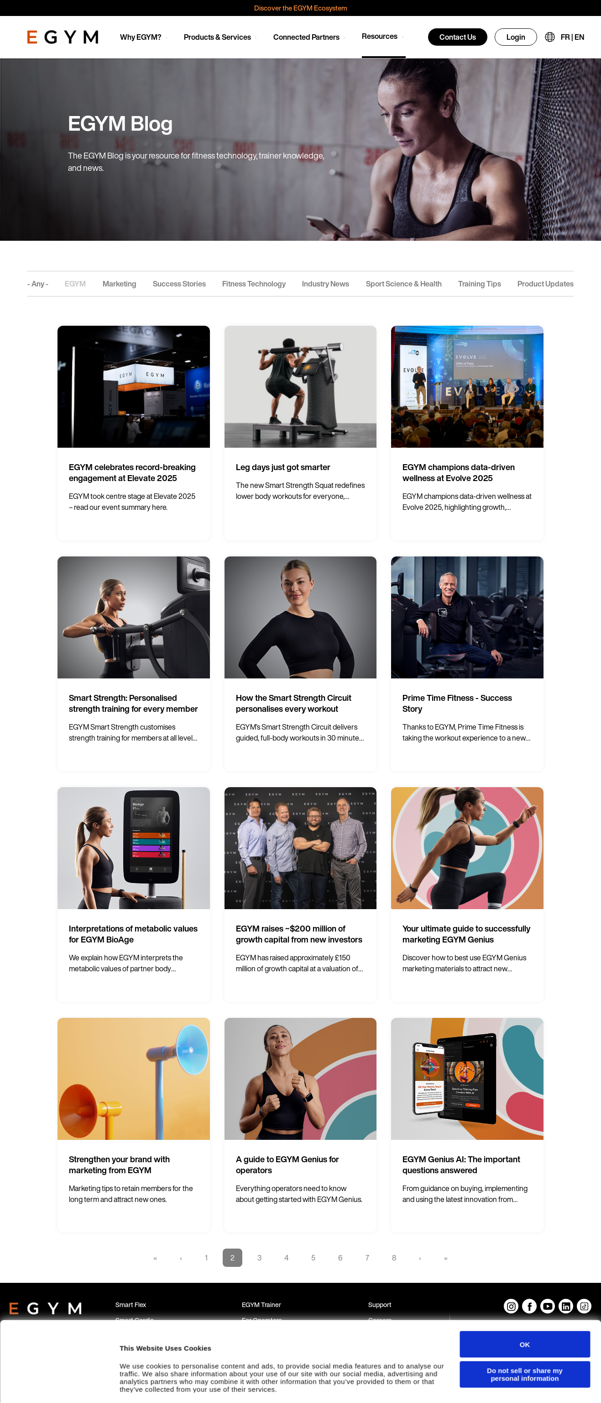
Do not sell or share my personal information (525, 1348)
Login (516, 37)
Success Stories (179, 283)
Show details (141, 1387)
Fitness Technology (254, 283)
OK (525, 1319)
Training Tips (479, 283)
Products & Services (217, 37)
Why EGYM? (141, 37)
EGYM (75, 283)
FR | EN (572, 37)
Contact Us (457, 37)
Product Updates (545, 283)
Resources (379, 36)
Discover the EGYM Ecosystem (300, 8)
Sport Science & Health (404, 283)
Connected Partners (306, 37)
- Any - (37, 283)
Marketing (119, 283)
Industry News (325, 283)
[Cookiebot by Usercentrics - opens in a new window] (59, 1387)
